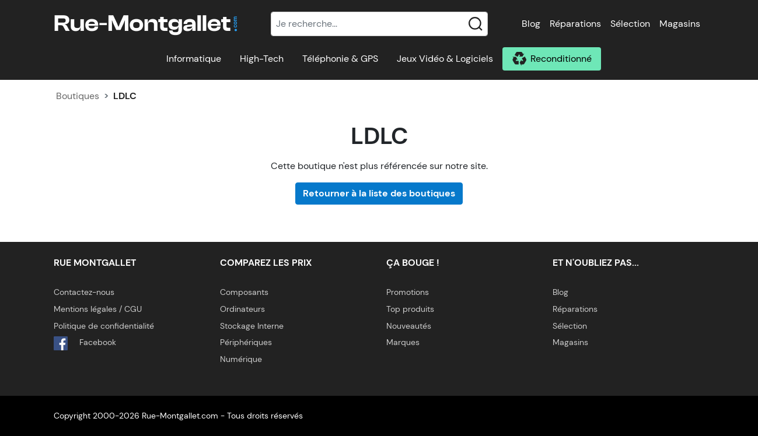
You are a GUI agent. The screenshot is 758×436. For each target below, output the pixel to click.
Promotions (407, 292)
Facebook (85, 343)
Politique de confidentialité (104, 326)
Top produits (410, 309)
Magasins (679, 23)
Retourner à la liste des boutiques (379, 193)
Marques (403, 342)
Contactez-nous (84, 292)
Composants (244, 292)
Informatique (193, 58)
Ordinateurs (242, 309)
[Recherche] (379, 24)
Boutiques (77, 96)
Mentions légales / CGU (98, 309)
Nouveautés (408, 326)
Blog (531, 23)
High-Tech (262, 58)
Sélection (630, 23)
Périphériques (246, 342)
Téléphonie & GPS (340, 58)
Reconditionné (561, 58)
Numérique (241, 359)
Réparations (575, 23)
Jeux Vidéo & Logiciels (445, 58)
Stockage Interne (252, 326)
